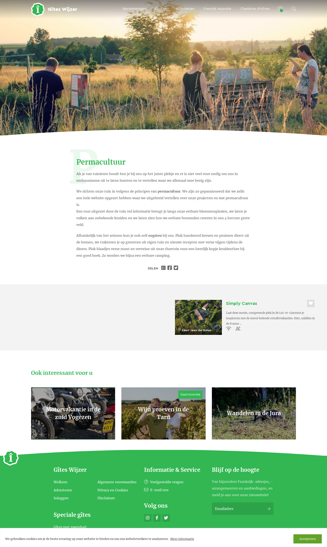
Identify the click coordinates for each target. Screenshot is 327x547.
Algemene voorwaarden (117, 482)
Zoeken (161, 8)
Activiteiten (185, 8)
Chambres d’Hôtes (255, 8)
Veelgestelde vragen (164, 482)
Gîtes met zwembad (70, 527)
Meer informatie (182, 539)
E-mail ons (156, 490)
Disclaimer (106, 498)
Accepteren (307, 539)
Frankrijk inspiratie (217, 8)
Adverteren (63, 490)
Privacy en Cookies (112, 490)
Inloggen (61, 498)
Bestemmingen (134, 8)
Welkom (60, 482)
